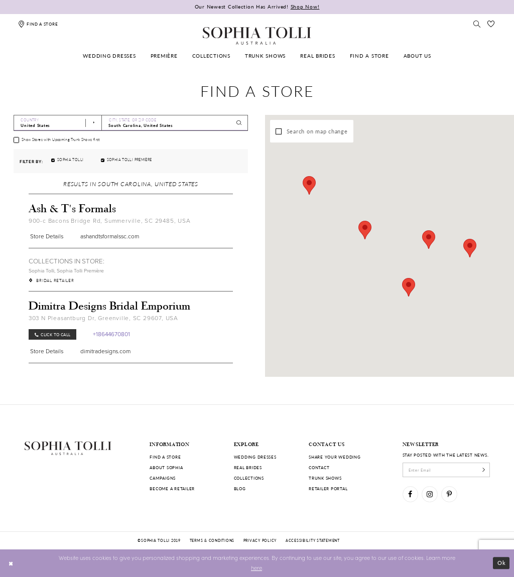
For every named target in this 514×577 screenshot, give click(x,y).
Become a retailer (172, 488)
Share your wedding (334, 457)
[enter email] (446, 470)
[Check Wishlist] (491, 24)
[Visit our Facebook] (410, 494)
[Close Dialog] (11, 562)
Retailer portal (328, 488)
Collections (249, 478)
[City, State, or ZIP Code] (175, 123)
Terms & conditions (212, 540)
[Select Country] (58, 123)
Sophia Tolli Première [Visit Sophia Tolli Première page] (80, 270)
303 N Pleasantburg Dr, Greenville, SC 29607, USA (103, 318)
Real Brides (248, 467)
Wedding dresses (255, 457)
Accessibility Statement (313, 540)
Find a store (165, 457)
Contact (319, 467)
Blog (240, 488)
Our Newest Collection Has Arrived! (257, 6)
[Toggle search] (477, 24)
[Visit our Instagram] (429, 494)
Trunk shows (325, 478)
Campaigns (163, 478)
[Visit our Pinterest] (449, 494)
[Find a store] (38, 24)
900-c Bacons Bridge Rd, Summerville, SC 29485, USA (110, 220)
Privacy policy (260, 540)
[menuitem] (110, 56)
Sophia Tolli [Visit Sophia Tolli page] (41, 270)
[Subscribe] (483, 470)
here (256, 567)
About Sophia (166, 467)
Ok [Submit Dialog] (501, 562)
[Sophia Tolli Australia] (257, 35)
